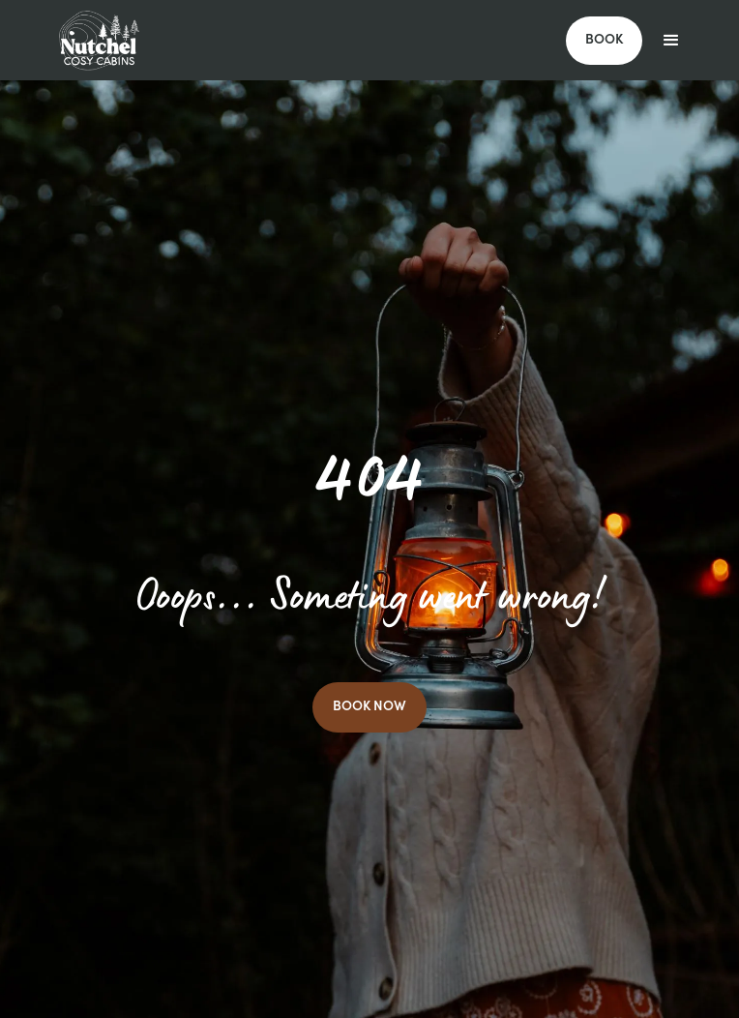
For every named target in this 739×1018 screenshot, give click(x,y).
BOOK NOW (369, 707)
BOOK (604, 40)
